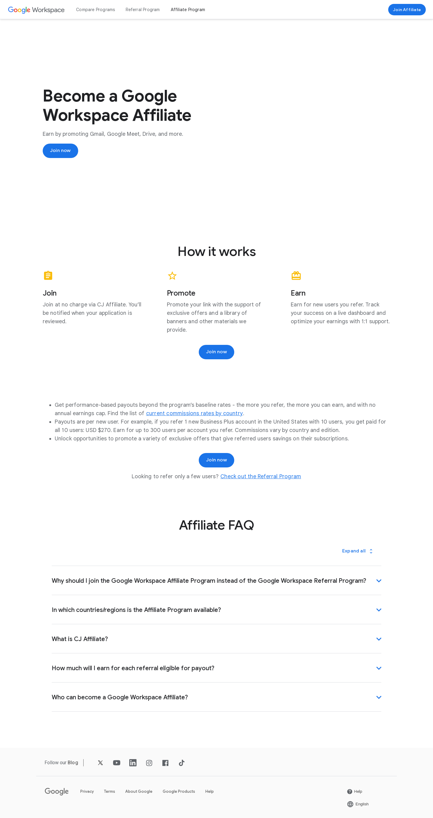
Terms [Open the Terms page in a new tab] (109, 791)
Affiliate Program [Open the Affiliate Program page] (188, 9)
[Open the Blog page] (73, 762)
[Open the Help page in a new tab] (354, 791)
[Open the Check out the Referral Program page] (261, 476)
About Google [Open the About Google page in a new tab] (138, 791)
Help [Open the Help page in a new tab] (209, 791)
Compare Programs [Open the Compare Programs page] (95, 9)
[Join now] (407, 9)
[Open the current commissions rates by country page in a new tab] (194, 413)
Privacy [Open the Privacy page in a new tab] (87, 791)
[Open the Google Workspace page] (36, 10)
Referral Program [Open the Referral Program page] (143, 9)
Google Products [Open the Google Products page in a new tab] (179, 791)
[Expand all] (358, 551)
